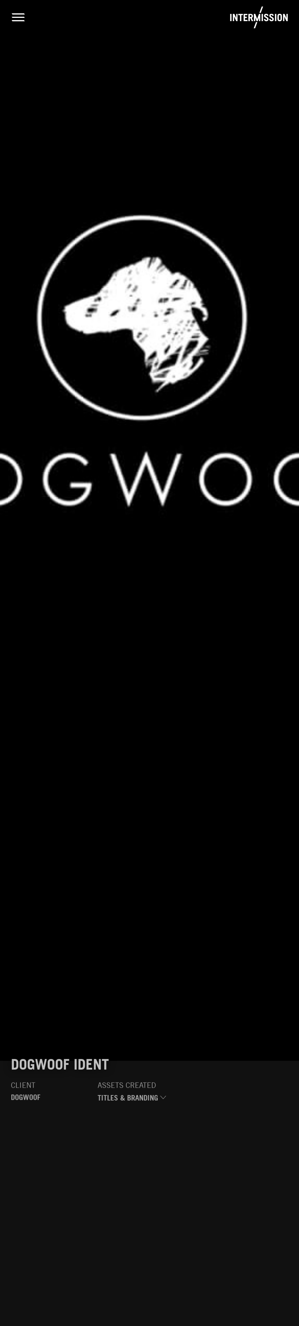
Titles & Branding (132, 1099)
